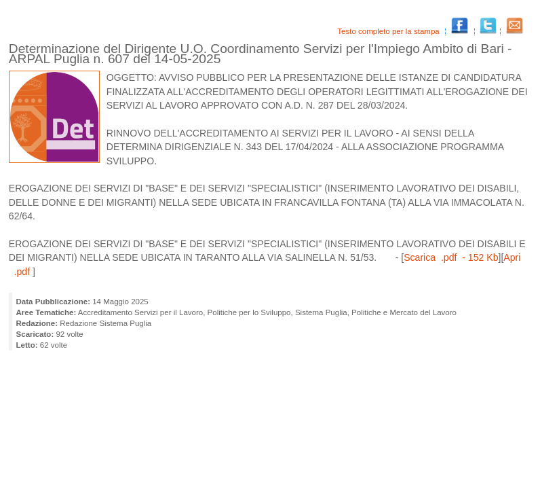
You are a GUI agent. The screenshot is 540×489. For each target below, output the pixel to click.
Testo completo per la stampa (389, 31)
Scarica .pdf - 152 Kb (451, 257)
